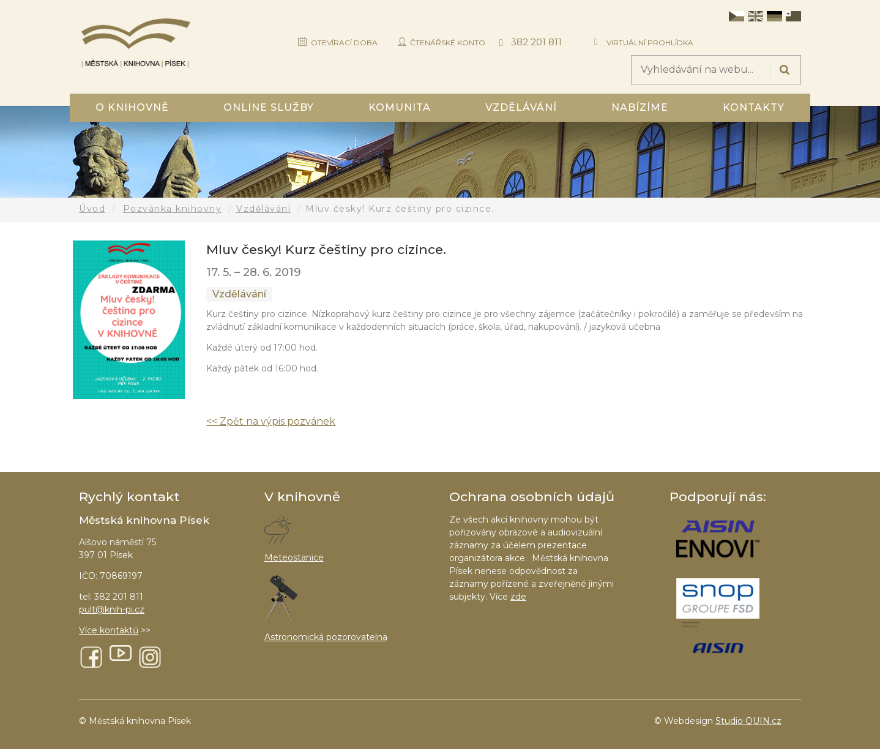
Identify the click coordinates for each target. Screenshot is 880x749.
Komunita (399, 107)
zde (518, 596)
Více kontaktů (108, 630)
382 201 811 (536, 42)
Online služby (268, 107)
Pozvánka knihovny (172, 208)
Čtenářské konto (447, 42)
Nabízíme (639, 107)
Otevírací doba (344, 42)
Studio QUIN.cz (748, 720)
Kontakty (754, 107)
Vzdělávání (521, 107)
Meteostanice (294, 557)
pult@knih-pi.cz (111, 609)
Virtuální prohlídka (649, 42)
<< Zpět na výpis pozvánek (270, 421)
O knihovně (132, 107)
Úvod (92, 208)
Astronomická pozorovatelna (325, 637)
